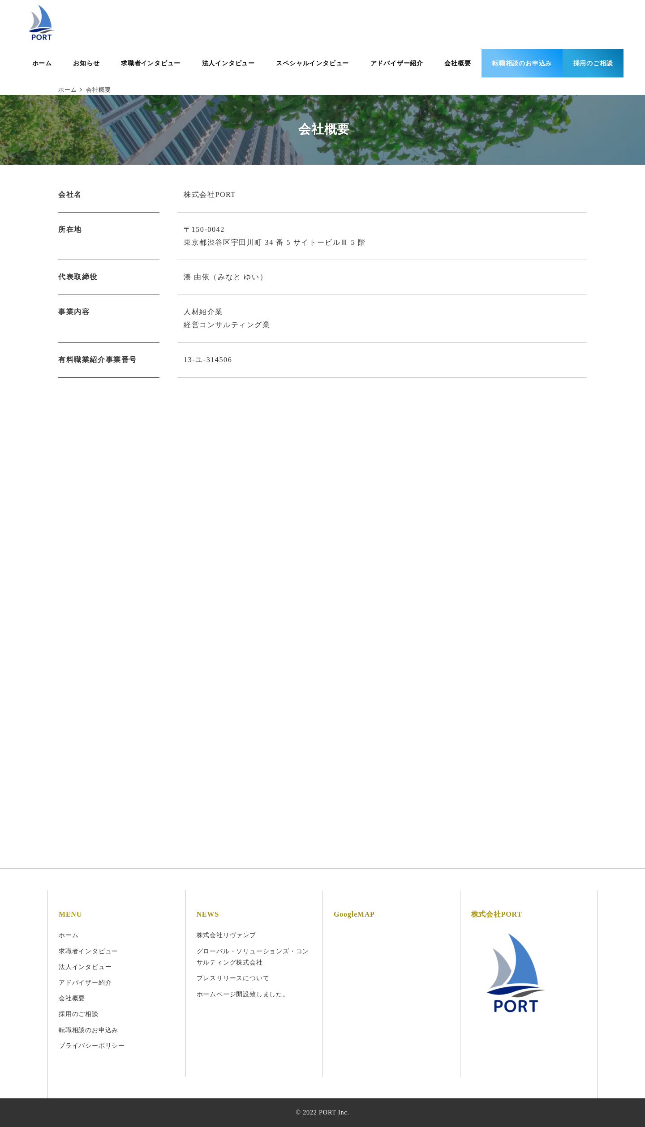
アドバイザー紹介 (85, 982)
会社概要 (72, 998)
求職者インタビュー (88, 951)
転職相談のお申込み (88, 1029)
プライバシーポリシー (92, 1045)
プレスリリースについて (233, 978)
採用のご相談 (79, 1013)
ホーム (68, 935)
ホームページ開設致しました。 (243, 994)
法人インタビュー (85, 966)
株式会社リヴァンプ (226, 935)
